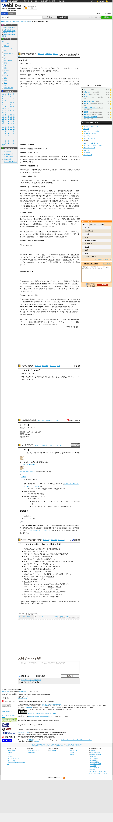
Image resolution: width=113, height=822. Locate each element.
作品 (49, 206)
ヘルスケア (7, 70)
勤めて (26, 584)
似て (66, 234)
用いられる (30, 314)
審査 (48, 219)
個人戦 (49, 198)
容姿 (38, 377)
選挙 (44, 81)
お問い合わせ (52, 750)
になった (45, 551)
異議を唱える (68, 81)
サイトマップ (11, 760)
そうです (57, 589)
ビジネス (6, 43)
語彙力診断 (7, 159)
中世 (76, 221)
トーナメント (60, 221)
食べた (57, 566)
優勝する (38, 561)
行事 (26, 22)
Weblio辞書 (29, 707)
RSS (64, 777)
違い (21, 193)
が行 (49, 584)
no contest (24, 281)
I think (32, 284)
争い (53, 68)
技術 (41, 236)
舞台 (41, 554)
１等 (44, 576)
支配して (50, 257)
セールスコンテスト (41, 584)
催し (30, 22)
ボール (43, 257)
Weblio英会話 (8, 154)
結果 (64, 307)
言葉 (43, 183)
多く (49, 196)
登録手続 (45, 556)
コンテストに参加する (90, 143)
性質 (44, 201)
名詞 (71, 157)
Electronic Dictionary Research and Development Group (76, 740)
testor (27, 183)
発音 (30, 157)
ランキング (53, 366)
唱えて (35, 324)
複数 (70, 198)
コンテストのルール (36, 574)
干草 (46, 561)
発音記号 (56, 157)
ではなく (54, 198)
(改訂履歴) (45, 706)
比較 (42, 312)
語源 (30, 180)
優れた (71, 206)
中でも (29, 198)
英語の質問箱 (8, 157)
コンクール (54, 79)
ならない (54, 281)
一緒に (38, 180)
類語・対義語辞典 (13, 1)
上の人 (30, 549)
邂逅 (86, 237)
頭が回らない (89, 244)
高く (65, 257)
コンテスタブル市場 (89, 133)
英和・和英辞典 (24, 1)
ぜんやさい (62, 616)
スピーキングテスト (10, 162)
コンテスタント (88, 136)
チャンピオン (41, 579)
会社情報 (72, 752)
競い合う (31, 71)
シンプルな (49, 312)
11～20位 (93, 224)
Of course (28, 286)
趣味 (5, 73)
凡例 (58, 366)
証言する (66, 180)
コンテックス (87, 155)
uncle (67, 319)
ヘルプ (110, 1)
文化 (22, 22)
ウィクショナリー (25, 462)
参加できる (56, 549)
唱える (70, 68)
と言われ (75, 284)
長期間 (76, 198)
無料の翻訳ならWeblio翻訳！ (32, 7)
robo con (87, 92)
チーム (59, 198)
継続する (33, 201)
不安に (60, 554)
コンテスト (24, 464)
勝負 (48, 281)
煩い (40, 432)
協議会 (35, 68)
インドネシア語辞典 (95, 764)
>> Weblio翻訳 (107, 264)
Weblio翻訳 (93, 756)
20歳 (25, 549)
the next (44, 284)
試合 (53, 221)
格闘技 (34, 501)
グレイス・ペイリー (29, 428)
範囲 (29, 226)
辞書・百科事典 (8, 88)
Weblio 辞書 (102, 1)
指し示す (25, 226)
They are (54, 322)
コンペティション (29, 518)
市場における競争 (29, 491)
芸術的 (36, 219)
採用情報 (72, 754)
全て (3, 41)
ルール (35, 198)
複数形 (31, 149)
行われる (70, 312)
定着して (60, 231)
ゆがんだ (65, 554)
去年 (44, 304)
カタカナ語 (72, 84)
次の (54, 284)
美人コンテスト (33, 551)
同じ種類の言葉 (14, 22)
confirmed (74, 304)
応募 (47, 559)
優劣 (45, 236)
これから (27, 574)
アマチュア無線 (53, 489)
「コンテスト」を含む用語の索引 (31, 680)
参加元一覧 (108, 13)
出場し (40, 594)
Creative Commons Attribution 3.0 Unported (40, 716)
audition (59, 216)
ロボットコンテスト (90, 108)
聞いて (63, 574)
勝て (61, 284)
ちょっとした (34, 432)
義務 (73, 289)
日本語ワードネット (23, 732)
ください (68, 574)
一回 (31, 196)
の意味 (26, 84)
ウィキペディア (27, 445)
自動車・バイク (8, 53)
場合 (46, 157)
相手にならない (40, 281)
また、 (30, 221)
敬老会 (67, 616)
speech (25, 302)
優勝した (65, 584)
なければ (45, 594)
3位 (41, 551)
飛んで (36, 259)
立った (46, 554)
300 (41, 559)
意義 (64, 68)
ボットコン (87, 103)
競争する (58, 262)
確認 (86, 250)
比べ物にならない (90, 256)
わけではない (35, 193)
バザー (52, 616)
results (22, 307)
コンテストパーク (89, 148)
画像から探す (32, 752)
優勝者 (61, 304)
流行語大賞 (58, 307)
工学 (5, 58)
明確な (77, 191)
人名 (5, 83)
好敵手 (47, 564)
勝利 (28, 81)
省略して (46, 203)
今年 (51, 307)
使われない (63, 208)
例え (24, 284)
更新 (77, 327)
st (66, 157)
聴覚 (68, 219)
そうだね (66, 284)
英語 (29, 479)
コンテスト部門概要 (90, 117)
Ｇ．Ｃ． (87, 89)
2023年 (68, 327)
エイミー (38, 564)
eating (31, 304)
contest (32, 464)
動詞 (22, 84)
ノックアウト (73, 501)
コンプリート (89, 231)
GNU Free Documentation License (51, 704)
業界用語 (6, 46)
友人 (59, 584)
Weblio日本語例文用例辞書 (31, 540)
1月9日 (29, 597)
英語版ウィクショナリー (28, 472)
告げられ (51, 569)
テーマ (40, 206)
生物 (5, 78)
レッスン (38, 592)
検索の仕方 (11, 752)
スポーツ (67, 196)
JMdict (31, 740)
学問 (5, 63)
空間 (31, 259)
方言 (5, 85)
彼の (44, 564)
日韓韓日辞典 (44, 1)
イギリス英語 (39, 159)
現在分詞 (54, 170)
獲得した (51, 576)
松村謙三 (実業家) (90, 240)
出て (36, 571)
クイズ (29, 379)
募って (55, 206)
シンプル (25, 196)
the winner (72, 302)
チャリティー (45, 616)
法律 (58, 289)
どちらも (45, 191)
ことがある (57, 586)
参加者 (43, 592)
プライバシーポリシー (14, 758)
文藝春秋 (27, 434)
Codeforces (88, 97)
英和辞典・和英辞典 (95, 754)
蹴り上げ (70, 257)
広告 (25, 206)
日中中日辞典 (35, 1)
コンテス (86, 129)
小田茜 (86, 112)
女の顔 (55, 554)
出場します (55, 597)
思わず (87, 247)
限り (34, 196)
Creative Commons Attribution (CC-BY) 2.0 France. (41, 713)
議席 (39, 322)
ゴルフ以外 (42, 208)
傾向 (68, 208)
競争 (47, 79)
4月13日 (73, 327)
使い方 (25, 309)
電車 (5, 51)
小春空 (87, 234)
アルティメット (37, 506)
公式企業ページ (74, 750)
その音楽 (31, 576)
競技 (43, 79)
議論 (69, 79)
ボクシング (32, 289)
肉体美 (26, 579)
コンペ (38, 203)
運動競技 (69, 221)
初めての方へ (100, 13)
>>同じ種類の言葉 (60, 617)
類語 (30, 216)
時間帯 (58, 259)
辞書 (4, 1)
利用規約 (10, 756)
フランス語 (38, 234)
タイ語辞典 (93, 766)
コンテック (87, 152)
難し (69, 561)
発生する (51, 259)
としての (48, 592)
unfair (66, 322)
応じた (46, 206)
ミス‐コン (87, 94)
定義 (86, 253)
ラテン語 (52, 180)
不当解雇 (24, 324)
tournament (70, 216)
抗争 (64, 79)
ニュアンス (30, 312)
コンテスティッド (89, 138)
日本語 (45, 84)
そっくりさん (28, 581)
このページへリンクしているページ (39, 530)
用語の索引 (48, 54)
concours (28, 234)
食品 (5, 80)
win (40, 284)
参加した (51, 586)
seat (77, 319)
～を (48, 262)
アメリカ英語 (39, 157)
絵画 (28, 236)
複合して (35, 183)
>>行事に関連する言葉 (73, 617)
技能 (73, 196)
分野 (39, 219)
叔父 (30, 322)
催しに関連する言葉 (24, 616)
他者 (21, 71)
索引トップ (41, 54)
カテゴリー (60, 445)
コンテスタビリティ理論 (36, 494)
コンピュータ (8, 48)
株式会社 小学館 (22, 698)
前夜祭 (56, 616)
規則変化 (35, 172)
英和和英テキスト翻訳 (29, 658)
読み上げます (48, 574)
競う (59, 68)
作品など (55, 193)
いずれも (45, 224)
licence (37, 741)
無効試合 (51, 289)
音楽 (24, 236)
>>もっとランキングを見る (103, 259)
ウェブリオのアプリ (34, 750)
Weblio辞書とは (12, 750)
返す (65, 286)
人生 (27, 432)
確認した (70, 307)
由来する (49, 183)
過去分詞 (77, 170)
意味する (50, 71)
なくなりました (56, 594)
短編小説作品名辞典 (28, 420)
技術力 (61, 193)
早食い (52, 304)
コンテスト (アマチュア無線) (37, 489)
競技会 (72, 203)
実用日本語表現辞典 (28, 54)
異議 (29, 324)
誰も (24, 259)
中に (43, 254)
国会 (34, 322)
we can (36, 284)
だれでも (38, 549)
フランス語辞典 (94, 762)
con (57, 180)
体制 (54, 312)
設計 (29, 206)
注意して (58, 574)
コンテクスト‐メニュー (90, 126)
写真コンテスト (32, 559)
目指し (52, 262)
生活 (5, 68)
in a (25, 262)
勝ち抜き (49, 221)
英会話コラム (8, 152)
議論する (60, 81)
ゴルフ (67, 203)
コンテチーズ (87, 150)
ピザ (48, 304)
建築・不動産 (8, 60)
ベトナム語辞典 (94, 767)
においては (50, 84)
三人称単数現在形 (36, 170)
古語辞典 (52, 1)
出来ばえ (33, 377)
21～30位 (101, 224)
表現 (49, 324)
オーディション (56, 219)
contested (26, 172)
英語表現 (56, 71)
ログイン (93, 1)
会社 (32, 584)
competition (34, 191)
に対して (56, 208)
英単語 (35, 84)
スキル (53, 592)
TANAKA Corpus (6, 711)
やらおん (87, 228)
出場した (56, 302)
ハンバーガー (49, 566)
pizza (26, 304)
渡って (23, 201)
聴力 (63, 219)
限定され (35, 226)
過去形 (70, 170)
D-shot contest (89, 101)
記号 (3, 145)
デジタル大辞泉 (27, 366)
